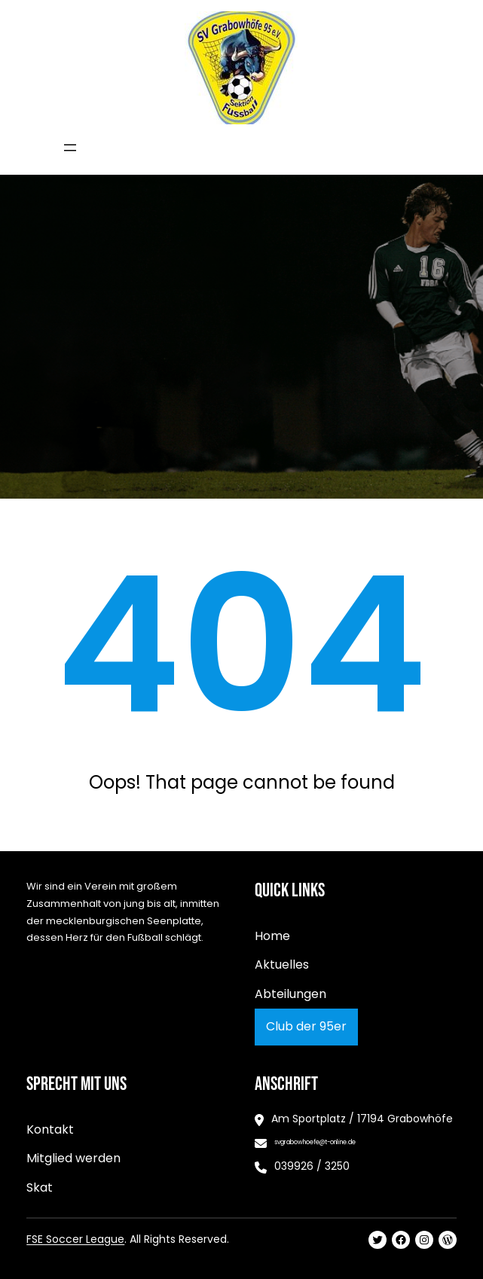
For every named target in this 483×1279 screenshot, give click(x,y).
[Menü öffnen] (70, 147)
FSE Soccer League (75, 1239)
